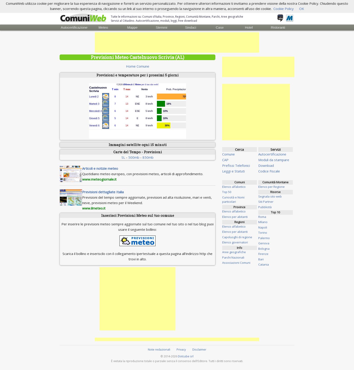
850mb (148, 157)
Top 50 (226, 192)
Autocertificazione (74, 27)
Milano (263, 222)
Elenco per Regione (271, 187)
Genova (263, 243)
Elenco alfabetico (234, 187)
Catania (263, 264)
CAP (225, 160)
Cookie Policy (283, 8)
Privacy (181, 349)
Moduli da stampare (273, 160)
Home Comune (137, 66)
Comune (228, 154)
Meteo (103, 27)
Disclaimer (199, 349)
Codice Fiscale (269, 171)
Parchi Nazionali (233, 257)
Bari (261, 259)
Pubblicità (265, 207)
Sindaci (190, 27)
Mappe (132, 27)
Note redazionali (159, 349)
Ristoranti (278, 27)
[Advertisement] (177, 42)
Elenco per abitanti (235, 217)
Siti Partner (265, 202)
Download (266, 165)
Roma (262, 217)
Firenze (263, 254)
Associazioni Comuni (236, 263)
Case (220, 27)
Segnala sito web (270, 196)
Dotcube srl (185, 356)
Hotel (249, 27)
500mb (133, 157)
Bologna (264, 249)
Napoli (262, 227)
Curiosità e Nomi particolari (233, 199)
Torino (262, 233)
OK (301, 8)
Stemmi (161, 27)
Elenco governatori (235, 242)
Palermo (264, 238)
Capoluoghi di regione (237, 237)
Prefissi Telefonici (236, 165)
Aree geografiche (234, 252)
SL (123, 157)
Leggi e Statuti (233, 171)
